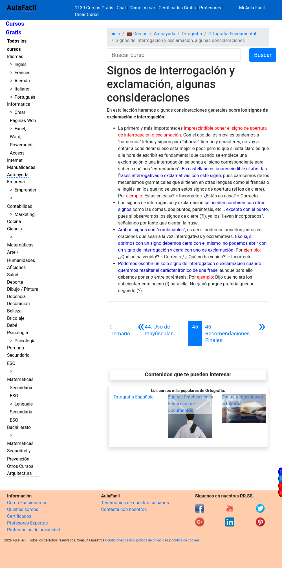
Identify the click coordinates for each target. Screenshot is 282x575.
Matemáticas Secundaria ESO (20, 387)
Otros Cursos (20, 466)
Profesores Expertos (27, 523)
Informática (18, 104)
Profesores (210, 7)
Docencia (16, 296)
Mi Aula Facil (252, 7)
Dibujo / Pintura (22, 289)
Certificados (19, 516)
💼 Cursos (137, 33)
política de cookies (185, 540)
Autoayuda (17, 174)
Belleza (14, 311)
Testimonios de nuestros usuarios (135, 502)
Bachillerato (19, 427)
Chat (121, 7)
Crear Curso (87, 14)
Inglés (20, 64)
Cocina (14, 221)
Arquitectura (19, 473)
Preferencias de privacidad (33, 529)
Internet (15, 160)
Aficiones (16, 267)
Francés (22, 72)
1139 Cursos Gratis (94, 7)
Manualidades (21, 167)
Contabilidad (19, 206)
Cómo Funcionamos (27, 502)
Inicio (114, 33)
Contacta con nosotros (124, 509)
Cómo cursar (142, 7)
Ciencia (14, 229)
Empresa (16, 181)
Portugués (24, 97)
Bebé (12, 325)
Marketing (24, 214)
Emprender (25, 190)
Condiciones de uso (120, 540)
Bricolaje (16, 318)
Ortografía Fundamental (232, 33)
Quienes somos (22, 509)
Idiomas (15, 56)
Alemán (22, 80)
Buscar (263, 55)
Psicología (17, 332)
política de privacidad (152, 540)
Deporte (15, 282)
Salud (12, 274)
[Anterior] (161, 333)
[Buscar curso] (174, 55)
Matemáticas (20, 245)
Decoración (18, 303)
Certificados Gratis (177, 7)
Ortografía (192, 33)
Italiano (21, 89)
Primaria (15, 348)
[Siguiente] (235, 333)
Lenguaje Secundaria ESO (21, 412)
